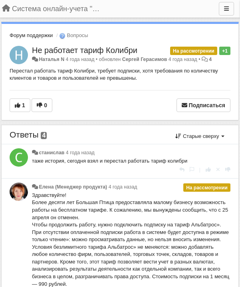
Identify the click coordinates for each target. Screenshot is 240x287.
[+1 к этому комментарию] (208, 170)
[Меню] (226, 9)
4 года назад (80, 152)
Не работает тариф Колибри (84, 50)
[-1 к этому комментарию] (227, 170)
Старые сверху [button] (199, 136)
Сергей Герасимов (144, 59)
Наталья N (51, 59)
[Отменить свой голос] (218, 170)
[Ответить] (181, 170)
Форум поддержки (31, 35)
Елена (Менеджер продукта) (73, 187)
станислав (51, 152)
